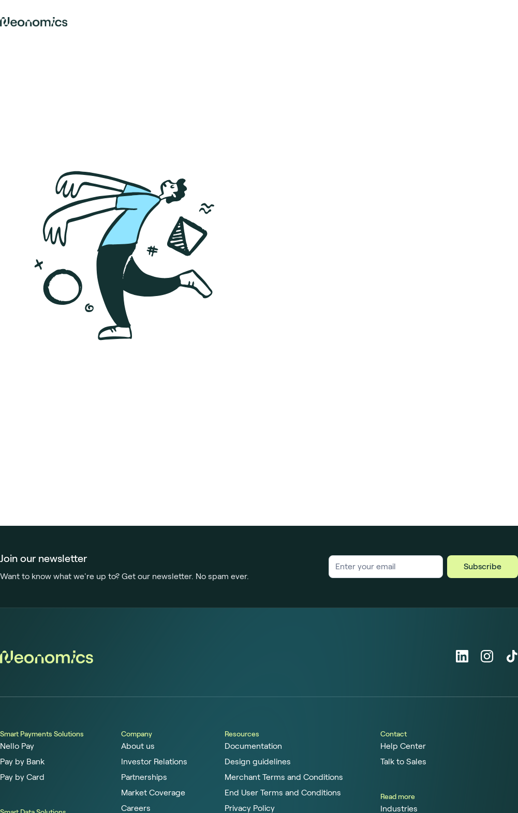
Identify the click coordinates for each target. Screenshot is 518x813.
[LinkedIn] (462, 656)
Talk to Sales (403, 762)
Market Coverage (153, 793)
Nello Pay (17, 746)
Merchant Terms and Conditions (284, 777)
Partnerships (144, 777)
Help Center (403, 746)
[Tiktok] (512, 656)
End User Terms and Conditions (283, 793)
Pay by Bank (22, 762)
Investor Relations (154, 762)
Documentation (253, 746)
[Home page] (33, 21)
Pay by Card (22, 777)
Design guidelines (258, 762)
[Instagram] (487, 656)
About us (138, 746)
